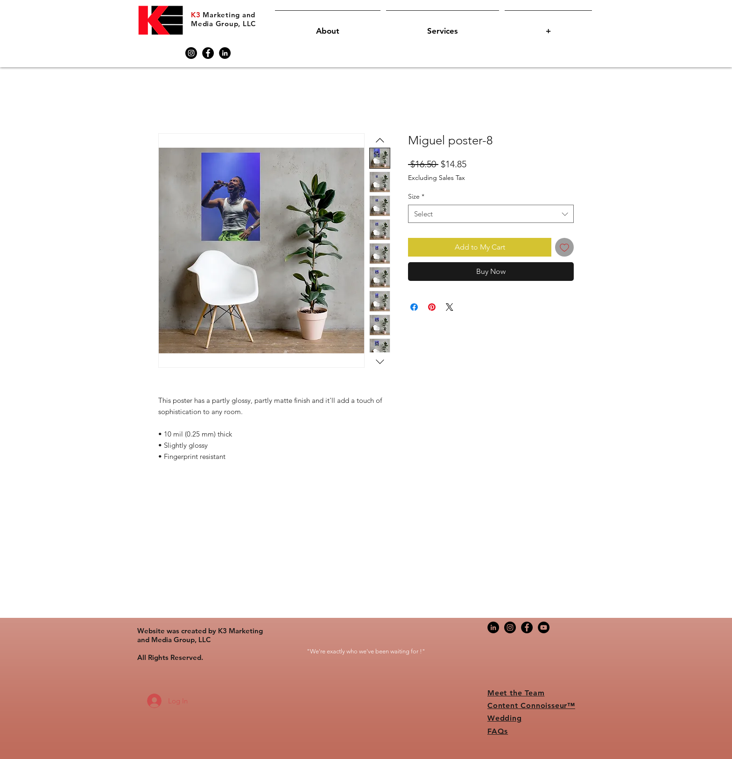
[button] (327, 26)
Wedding (504, 718)
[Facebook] (208, 53)
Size (416, 196)
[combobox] (491, 214)
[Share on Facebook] (414, 307)
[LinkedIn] (225, 53)
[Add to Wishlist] (564, 247)
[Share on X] (449, 307)
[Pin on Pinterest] (431, 307)
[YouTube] (543, 627)
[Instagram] (191, 53)
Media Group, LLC (223, 23)
